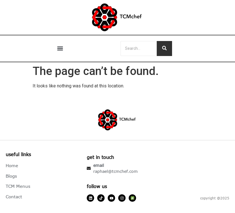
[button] (60, 48)
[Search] (138, 48)
